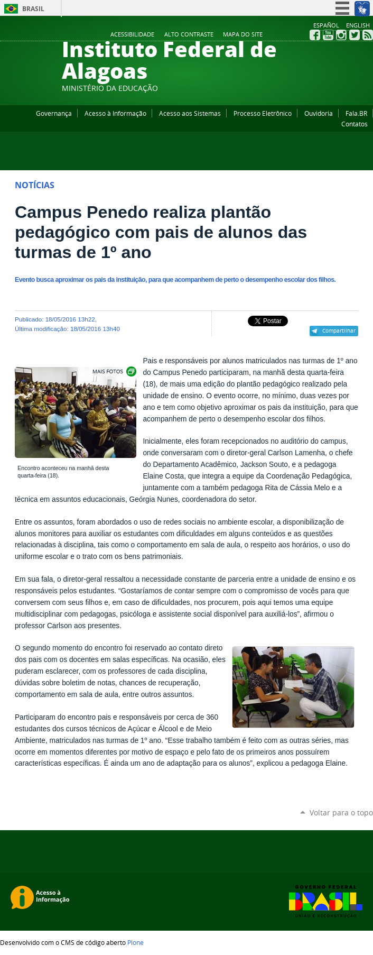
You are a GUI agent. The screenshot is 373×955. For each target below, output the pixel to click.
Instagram (341, 35)
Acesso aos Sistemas (190, 113)
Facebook (315, 35)
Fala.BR (356, 113)
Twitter (354, 35)
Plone (135, 942)
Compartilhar (339, 330)
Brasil (33, 8)
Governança (54, 113)
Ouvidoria (318, 113)
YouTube (328, 35)
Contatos (354, 124)
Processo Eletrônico (263, 113)
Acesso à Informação (115, 113)
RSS (367, 35)
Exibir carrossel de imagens (114, 371)
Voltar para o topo (341, 812)
